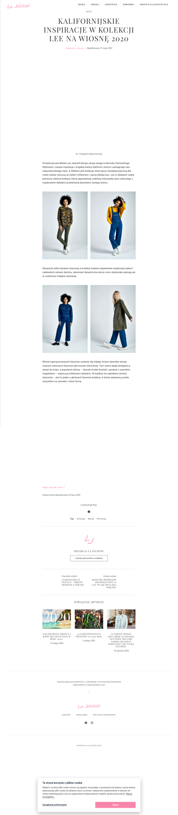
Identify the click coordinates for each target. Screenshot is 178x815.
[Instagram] (91, 772)
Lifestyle (111, 4)
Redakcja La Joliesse (75, 50)
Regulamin (81, 764)
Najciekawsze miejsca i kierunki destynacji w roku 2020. (57, 684)
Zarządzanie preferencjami (55, 805)
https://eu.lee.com (52, 535)
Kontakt (66, 764)
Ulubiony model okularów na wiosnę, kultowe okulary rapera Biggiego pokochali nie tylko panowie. (121, 688)
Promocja (102, 566)
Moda (81, 4)
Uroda (95, 4)
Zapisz (130, 805)
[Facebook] (86, 772)
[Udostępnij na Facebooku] (89, 560)
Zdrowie (128, 4)
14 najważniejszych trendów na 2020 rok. (89, 683)
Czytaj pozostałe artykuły (89, 606)
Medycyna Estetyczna (154, 4)
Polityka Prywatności (104, 764)
